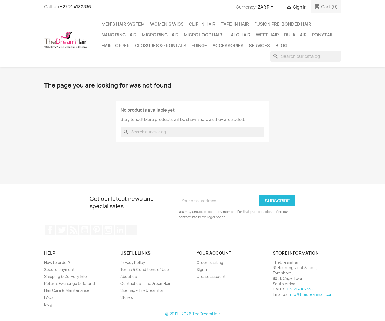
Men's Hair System (123, 24)
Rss (73, 230)
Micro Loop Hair (203, 35)
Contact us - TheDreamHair (145, 283)
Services (259, 45)
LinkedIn (120, 230)
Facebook (50, 230)
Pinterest (96, 230)
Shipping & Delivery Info (65, 276)
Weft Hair (267, 35)
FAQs (48, 297)
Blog (281, 45)
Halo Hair (239, 35)
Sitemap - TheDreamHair (142, 290)
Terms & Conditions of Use (144, 269)
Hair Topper (116, 45)
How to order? (57, 262)
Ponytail (322, 35)
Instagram (108, 230)
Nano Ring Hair (119, 35)
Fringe (199, 45)
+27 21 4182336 (75, 7)
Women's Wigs (167, 24)
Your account (214, 253)
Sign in (203, 269)
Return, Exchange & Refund (69, 283)
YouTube (84, 230)
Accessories (228, 45)
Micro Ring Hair (160, 35)
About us (128, 276)
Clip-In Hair (202, 24)
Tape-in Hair (235, 24)
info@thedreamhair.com (311, 294)
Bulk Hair (295, 35)
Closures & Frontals (160, 45)
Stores (126, 297)
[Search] (305, 56)
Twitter (61, 230)
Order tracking (210, 262)
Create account (211, 276)
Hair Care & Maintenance (67, 290)
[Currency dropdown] (266, 7)
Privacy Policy (132, 262)
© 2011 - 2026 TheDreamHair (192, 314)
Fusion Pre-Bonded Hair (282, 24)
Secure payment (59, 269)
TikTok (131, 230)
